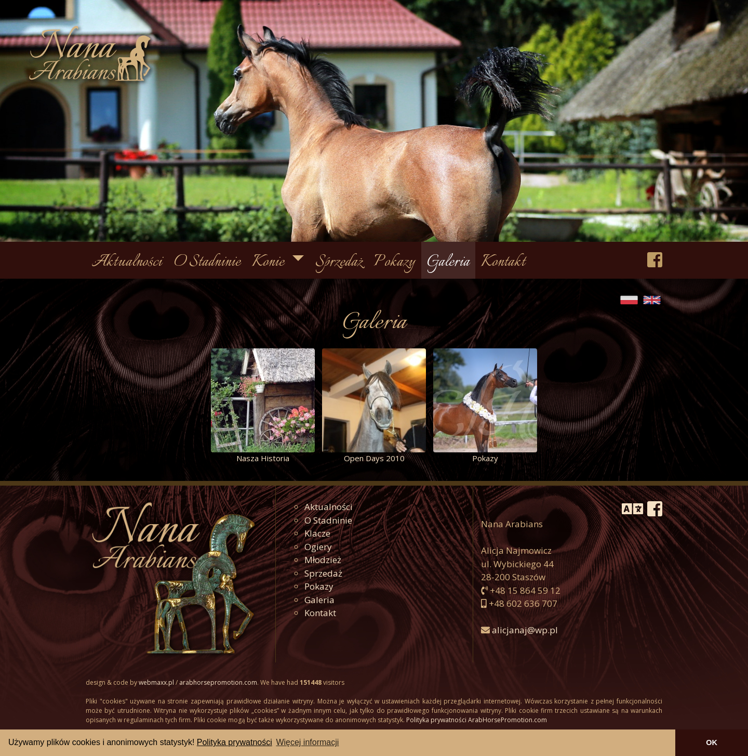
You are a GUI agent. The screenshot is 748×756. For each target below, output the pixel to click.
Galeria (448, 262)
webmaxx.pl (156, 682)
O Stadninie (207, 262)
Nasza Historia (262, 458)
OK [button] (711, 742)
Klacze (317, 533)
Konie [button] (269, 262)
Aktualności (126, 262)
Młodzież (322, 560)
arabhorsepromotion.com (218, 682)
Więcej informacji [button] (307, 742)
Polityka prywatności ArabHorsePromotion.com (476, 719)
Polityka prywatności (234, 742)
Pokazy (394, 262)
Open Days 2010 (374, 458)
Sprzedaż (338, 262)
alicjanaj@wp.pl (525, 630)
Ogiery (318, 547)
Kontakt (503, 262)
